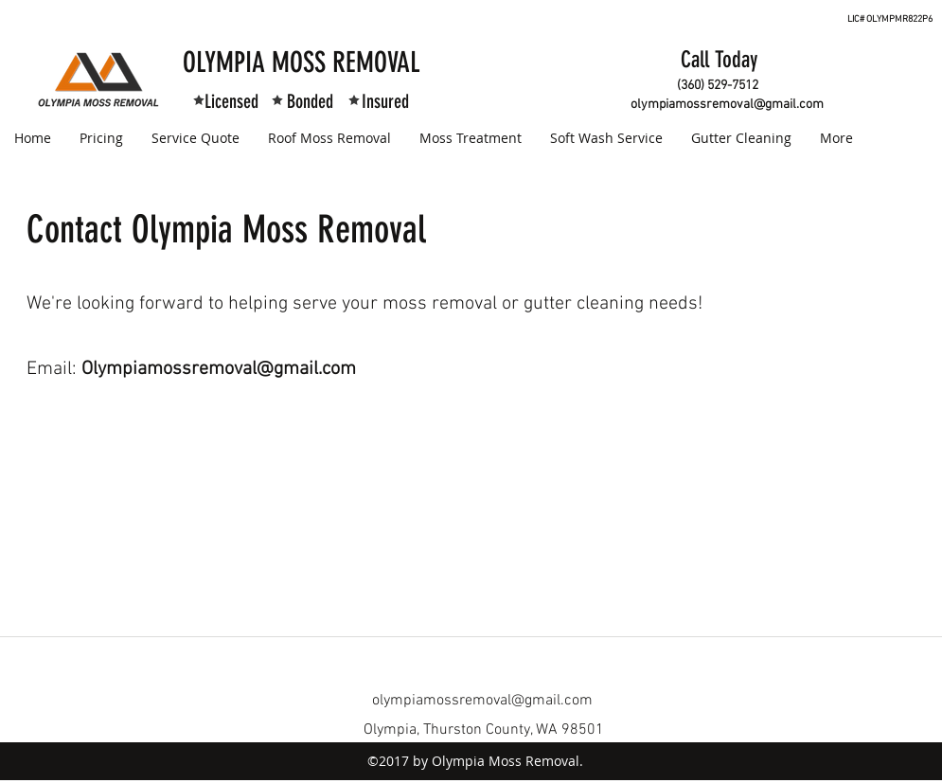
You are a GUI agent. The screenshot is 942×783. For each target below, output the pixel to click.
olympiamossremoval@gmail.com (727, 105)
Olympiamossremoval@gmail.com (218, 369)
